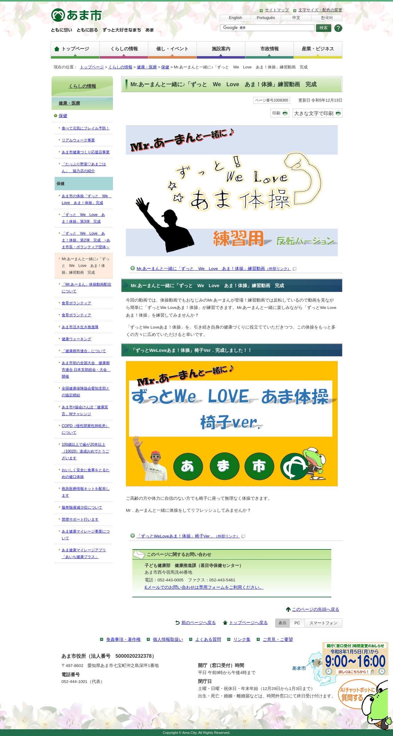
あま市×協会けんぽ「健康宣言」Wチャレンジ (85, 410)
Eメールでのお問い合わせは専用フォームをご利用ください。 (204, 587)
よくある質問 (208, 639)
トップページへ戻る (248, 622)
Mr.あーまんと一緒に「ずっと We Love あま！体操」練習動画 (216, 268)
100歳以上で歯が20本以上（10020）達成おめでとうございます (85, 451)
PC (297, 623)
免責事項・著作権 (123, 639)
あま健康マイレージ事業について (86, 534)
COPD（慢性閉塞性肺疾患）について (85, 429)
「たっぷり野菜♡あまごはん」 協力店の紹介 (84, 167)
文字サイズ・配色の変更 (320, 10)
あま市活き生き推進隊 (80, 327)
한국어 (327, 17)
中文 (296, 17)
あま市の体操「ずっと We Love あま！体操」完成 (86, 199)
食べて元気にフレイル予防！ (86, 128)
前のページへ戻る (198, 622)
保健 (165, 67)
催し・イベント (172, 48)
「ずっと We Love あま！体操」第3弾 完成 (83, 218)
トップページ (75, 48)
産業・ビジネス (318, 48)
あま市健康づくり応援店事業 (86, 152)
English (235, 17)
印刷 (276, 113)
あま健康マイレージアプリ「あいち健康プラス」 (84, 553)
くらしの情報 (124, 48)
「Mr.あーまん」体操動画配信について (86, 287)
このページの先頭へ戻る (315, 609)
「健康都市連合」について (84, 351)
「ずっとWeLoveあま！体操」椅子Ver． (191, 536)
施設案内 (221, 48)
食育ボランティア (76, 303)
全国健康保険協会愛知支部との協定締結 (86, 391)
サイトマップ (277, 10)
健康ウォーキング (76, 339)
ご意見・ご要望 (278, 639)
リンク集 (242, 639)
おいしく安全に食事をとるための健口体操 (86, 473)
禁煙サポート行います (80, 519)
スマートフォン (323, 623)
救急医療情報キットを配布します (86, 492)
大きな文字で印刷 (313, 113)
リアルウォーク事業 (78, 140)
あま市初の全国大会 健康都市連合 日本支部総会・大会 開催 (86, 370)
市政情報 (269, 48)
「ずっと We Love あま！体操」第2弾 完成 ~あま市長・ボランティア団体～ (86, 240)
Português (266, 17)
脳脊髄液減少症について (82, 507)
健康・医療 (147, 67)
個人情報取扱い (168, 639)
